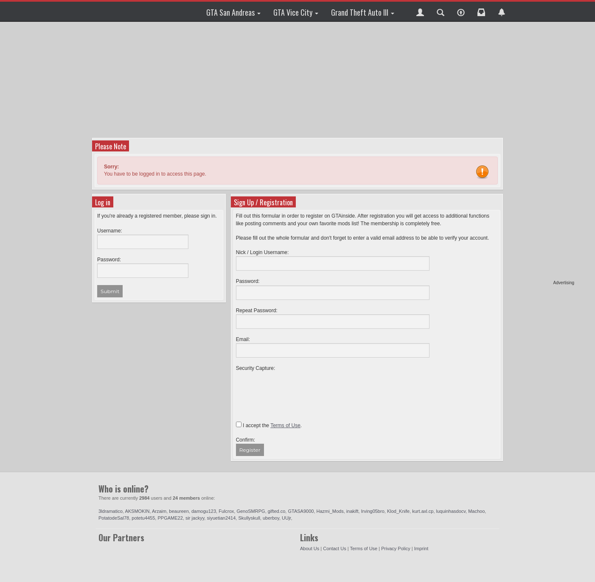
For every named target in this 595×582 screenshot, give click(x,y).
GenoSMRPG (250, 511)
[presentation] (300, 388)
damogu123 (203, 511)
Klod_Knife (398, 511)
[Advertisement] (541, 152)
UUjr (286, 517)
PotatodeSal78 (113, 517)
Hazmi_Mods (330, 511)
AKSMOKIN (137, 511)
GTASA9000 (301, 511)
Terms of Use (363, 548)
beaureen (179, 511)
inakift (352, 511)
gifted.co (277, 511)
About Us (309, 548)
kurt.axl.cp (422, 511)
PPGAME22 (169, 517)
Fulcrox (226, 511)
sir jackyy (194, 517)
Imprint (421, 548)
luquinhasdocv (451, 511)
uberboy (271, 517)
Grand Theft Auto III (362, 12)
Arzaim (159, 511)
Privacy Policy (395, 548)
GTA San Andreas (233, 12)
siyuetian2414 (221, 517)
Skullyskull (249, 517)
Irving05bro (373, 511)
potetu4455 (143, 517)
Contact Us (334, 548)
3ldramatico (110, 511)
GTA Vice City (295, 12)
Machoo (476, 511)
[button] (420, 11)
